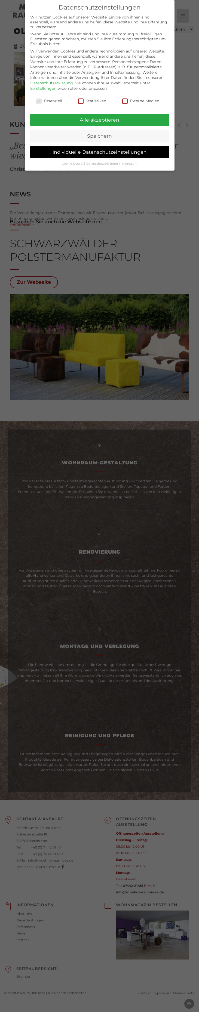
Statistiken (92, 94)
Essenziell (49, 94)
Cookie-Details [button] (73, 158)
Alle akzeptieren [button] (99, 114)
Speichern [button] (99, 130)
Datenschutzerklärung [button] (102, 158)
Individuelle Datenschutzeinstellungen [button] (100, 146)
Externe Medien (140, 94)
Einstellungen (43, 82)
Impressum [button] (129, 158)
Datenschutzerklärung (51, 77)
